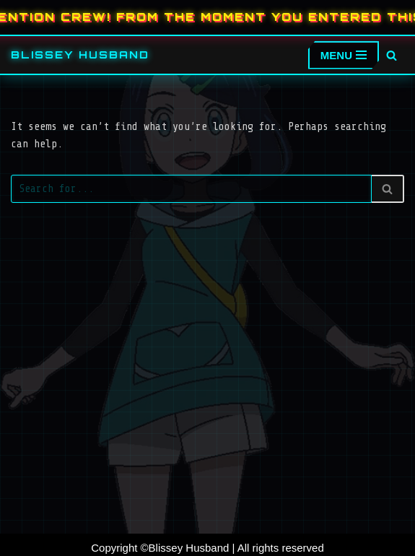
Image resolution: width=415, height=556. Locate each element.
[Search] (391, 55)
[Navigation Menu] (343, 55)
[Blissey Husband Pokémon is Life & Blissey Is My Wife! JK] (80, 55)
